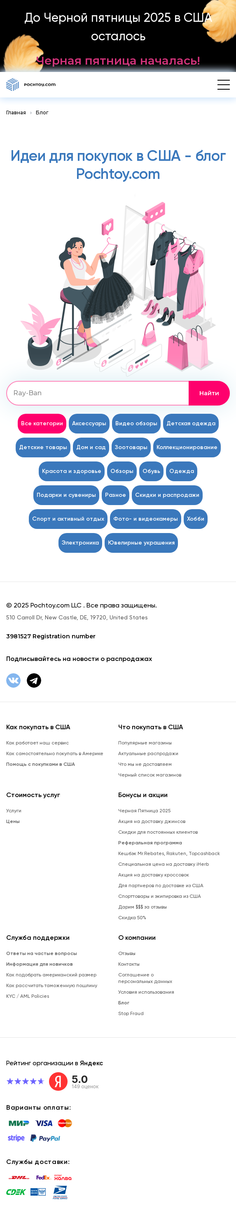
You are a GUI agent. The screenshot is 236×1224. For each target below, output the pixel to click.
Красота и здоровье (71, 471)
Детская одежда (190, 423)
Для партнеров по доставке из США (160, 885)
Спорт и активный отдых (68, 518)
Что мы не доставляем (145, 764)
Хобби (195, 518)
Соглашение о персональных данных (145, 978)
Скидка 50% (132, 917)
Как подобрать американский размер (51, 975)
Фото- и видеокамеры (145, 518)
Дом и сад (91, 447)
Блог (42, 112)
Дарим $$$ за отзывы (142, 907)
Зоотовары (131, 447)
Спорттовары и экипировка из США (159, 896)
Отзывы (127, 953)
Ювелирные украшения (141, 542)
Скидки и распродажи (167, 494)
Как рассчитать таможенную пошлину (51, 985)
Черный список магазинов (149, 775)
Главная (16, 112)
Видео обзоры (136, 423)
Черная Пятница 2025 (144, 811)
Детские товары (43, 447)
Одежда (181, 471)
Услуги (13, 811)
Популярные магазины (145, 743)
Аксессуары (89, 423)
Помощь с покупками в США (40, 764)
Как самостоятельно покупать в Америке (54, 753)
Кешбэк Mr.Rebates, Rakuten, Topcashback (169, 853)
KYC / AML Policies (27, 996)
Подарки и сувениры (66, 494)
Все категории (42, 423)
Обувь (151, 471)
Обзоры (121, 471)
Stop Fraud (131, 1013)
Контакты (129, 964)
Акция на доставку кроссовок (153, 875)
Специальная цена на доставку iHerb (163, 864)
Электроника (80, 542)
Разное (115, 494)
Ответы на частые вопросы (41, 953)
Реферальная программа (150, 843)
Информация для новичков (39, 964)
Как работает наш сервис (37, 743)
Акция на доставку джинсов (151, 821)
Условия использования (146, 992)
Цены (13, 821)
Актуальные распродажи (148, 753)
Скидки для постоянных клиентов (158, 832)
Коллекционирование (187, 447)
